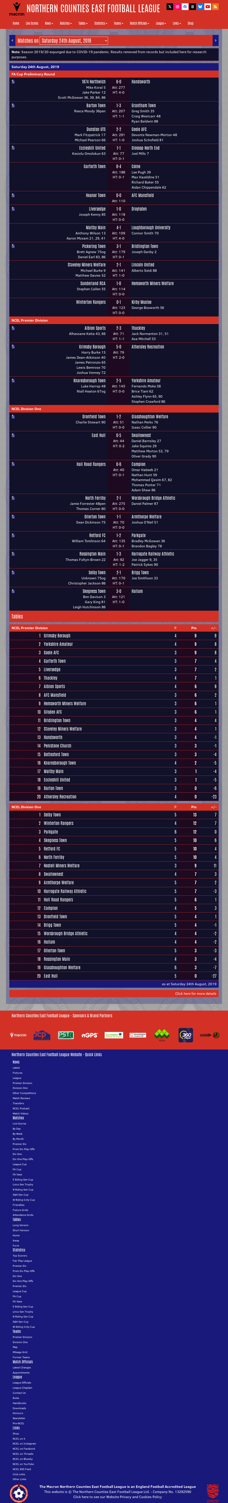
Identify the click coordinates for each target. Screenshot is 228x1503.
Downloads (19, 1408)
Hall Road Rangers (91, 464)
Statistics (100, 23)
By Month (18, 1139)
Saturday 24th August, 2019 (35, 66)
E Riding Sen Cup (23, 1179)
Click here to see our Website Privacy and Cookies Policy (117, 1496)
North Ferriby (95, 498)
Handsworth (141, 82)
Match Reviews (21, 1098)
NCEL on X (19, 1439)
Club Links (19, 1474)
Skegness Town (94, 591)
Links (177, 23)
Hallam (137, 591)
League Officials (22, 1382)
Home (16, 23)
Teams (118, 23)
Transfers (18, 1103)
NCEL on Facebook (24, 1449)
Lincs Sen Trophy (23, 1184)
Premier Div (19, 1144)
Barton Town (96, 105)
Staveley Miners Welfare (87, 265)
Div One (17, 1154)
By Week (17, 1134)
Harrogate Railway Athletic (153, 554)
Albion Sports (95, 328)
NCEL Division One (26, 408)
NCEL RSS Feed (22, 1469)
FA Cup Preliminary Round (33, 74)
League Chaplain (22, 1388)
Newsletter (19, 1418)
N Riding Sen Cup (23, 1189)
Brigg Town (140, 572)
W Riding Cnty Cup (24, 1200)
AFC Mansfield (143, 195)
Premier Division (22, 1083)
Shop (190, 23)
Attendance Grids (23, 1215)
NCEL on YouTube (23, 1464)
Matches (66, 23)
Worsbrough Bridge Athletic (153, 498)
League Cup (20, 1164)
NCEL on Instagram (24, 1443)
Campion (138, 464)
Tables (83, 23)
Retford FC (97, 535)
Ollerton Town (95, 517)
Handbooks (19, 1403)
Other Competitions (24, 1093)
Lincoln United (143, 265)
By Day (17, 1128)
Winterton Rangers (91, 302)
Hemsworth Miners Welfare (153, 283)
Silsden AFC (53, 712)
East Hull (99, 435)
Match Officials (139, 23)
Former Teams (21, 1357)
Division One (20, 1088)
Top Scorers (20, 1255)
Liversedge (97, 209)
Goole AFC (139, 129)
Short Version (21, 1230)
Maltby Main (96, 227)
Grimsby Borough (92, 347)
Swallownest (141, 435)
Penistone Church (57, 746)
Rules (16, 1398)
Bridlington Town (145, 246)
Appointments (21, 1372)
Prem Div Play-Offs (24, 1149)
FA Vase (17, 1174)
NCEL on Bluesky (23, 1459)
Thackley (138, 328)
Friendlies (18, 1205)
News (49, 23)
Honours (18, 1413)
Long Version (20, 1225)
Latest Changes (22, 1367)
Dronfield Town (94, 416)
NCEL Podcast (21, 1108)
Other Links (19, 1479)
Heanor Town (96, 195)
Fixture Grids (20, 1210)
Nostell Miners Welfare (61, 865)
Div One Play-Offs (23, 1159)
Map (15, 1347)
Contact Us (19, 1393)
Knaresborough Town (89, 380)
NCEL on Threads (23, 1454)
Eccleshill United (92, 148)
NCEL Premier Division (30, 320)
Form (16, 1245)
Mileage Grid (20, 1352)
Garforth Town (95, 166)
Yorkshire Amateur (146, 380)
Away (16, 1240)
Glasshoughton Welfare (150, 416)
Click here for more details (195, 993)
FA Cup (17, 1169)
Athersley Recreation (148, 347)
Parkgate (139, 535)
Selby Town (97, 572)
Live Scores (32, 23)
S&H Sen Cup (20, 1195)
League (161, 23)
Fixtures (17, 1073)
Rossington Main (92, 554)
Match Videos (20, 1113)
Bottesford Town (56, 754)
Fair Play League (22, 1261)
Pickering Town (94, 246)
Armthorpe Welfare (146, 517)
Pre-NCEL (18, 1423)
